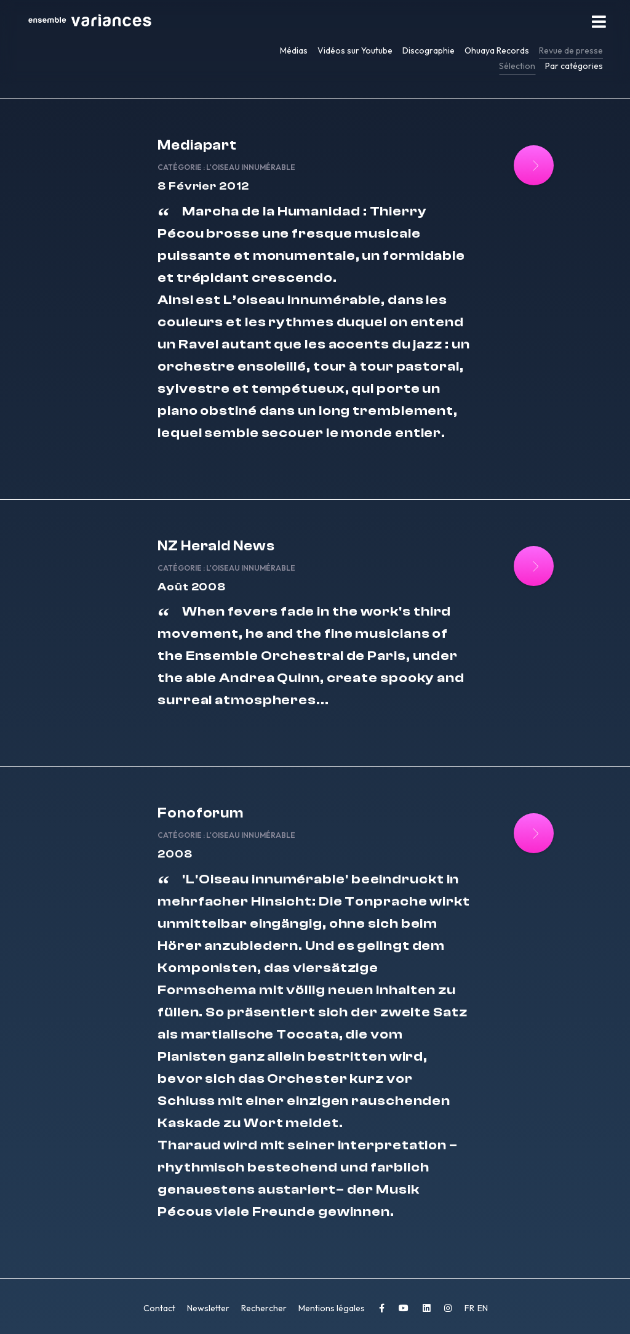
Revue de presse (571, 50)
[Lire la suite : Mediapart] (534, 165)
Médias (294, 50)
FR (470, 1308)
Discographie (428, 50)
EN (482, 1308)
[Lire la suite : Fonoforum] (534, 833)
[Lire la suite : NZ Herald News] (534, 566)
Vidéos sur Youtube (355, 50)
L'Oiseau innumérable (250, 167)
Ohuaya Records (497, 50)
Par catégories (574, 65)
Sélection (517, 65)
